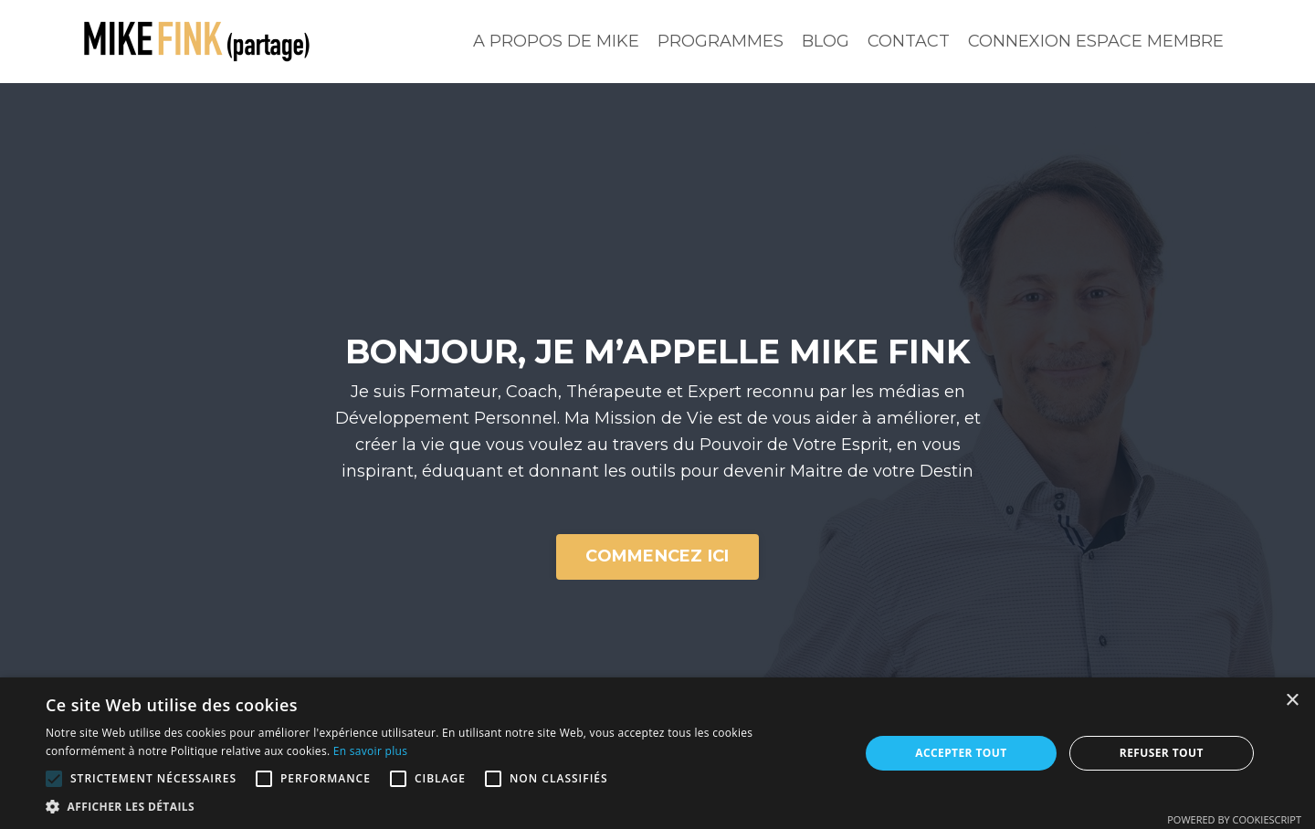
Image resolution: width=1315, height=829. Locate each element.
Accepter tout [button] (960, 753)
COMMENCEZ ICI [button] (657, 556)
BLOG (825, 41)
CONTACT (909, 41)
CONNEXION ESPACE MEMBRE (1096, 41)
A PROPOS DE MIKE (556, 41)
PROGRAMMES (721, 41)
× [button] (1292, 701)
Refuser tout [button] (1162, 753)
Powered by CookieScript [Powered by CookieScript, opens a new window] (1234, 819)
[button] (54, 779)
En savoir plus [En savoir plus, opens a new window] (370, 751)
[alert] (657, 753)
